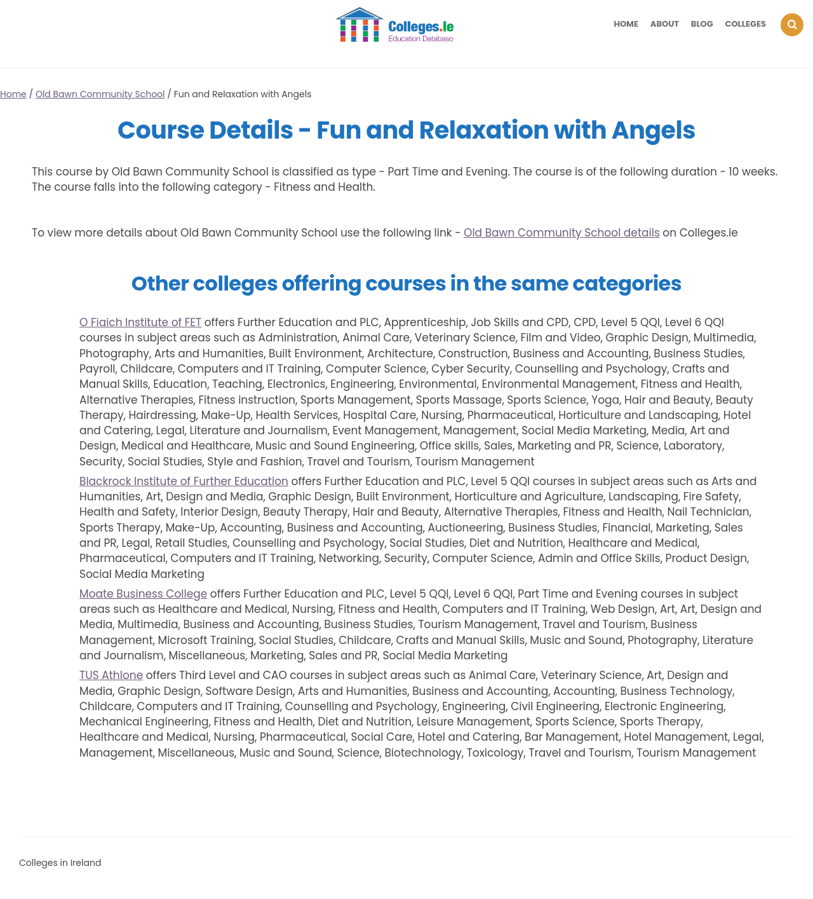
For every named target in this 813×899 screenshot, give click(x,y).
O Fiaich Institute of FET (140, 322)
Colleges (746, 24)
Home (626, 24)
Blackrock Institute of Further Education (183, 481)
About (664, 24)
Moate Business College (143, 593)
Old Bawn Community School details (562, 232)
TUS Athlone (111, 675)
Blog (702, 24)
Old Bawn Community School (100, 94)
